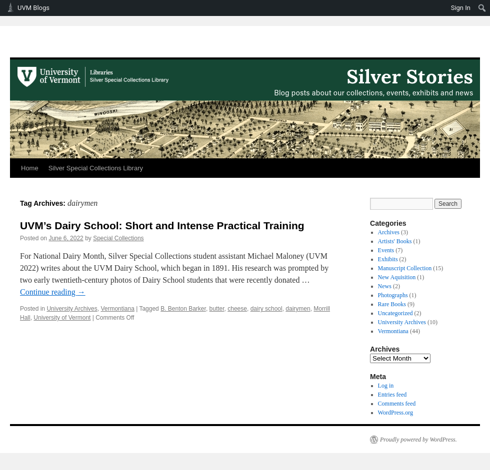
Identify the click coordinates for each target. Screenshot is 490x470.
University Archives (71, 308)
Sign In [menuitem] (460, 7)
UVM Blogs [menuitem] (34, 7)
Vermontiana (117, 308)
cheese (237, 308)
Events (386, 250)
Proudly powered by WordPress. (418, 439)
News (385, 286)
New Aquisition (397, 277)
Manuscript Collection (405, 268)
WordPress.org (395, 412)
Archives (389, 232)
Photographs (393, 295)
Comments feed (397, 403)
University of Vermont (62, 317)
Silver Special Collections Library (95, 168)
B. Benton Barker (183, 308)
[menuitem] (482, 8)
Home (29, 168)
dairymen (298, 308)
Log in (386, 385)
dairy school (266, 308)
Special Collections (118, 238)
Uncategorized (395, 313)
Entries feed (392, 394)
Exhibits (388, 259)
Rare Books (392, 304)
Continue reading (53, 292)
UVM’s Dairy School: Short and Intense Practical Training (162, 225)
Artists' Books (395, 241)
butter (217, 308)
